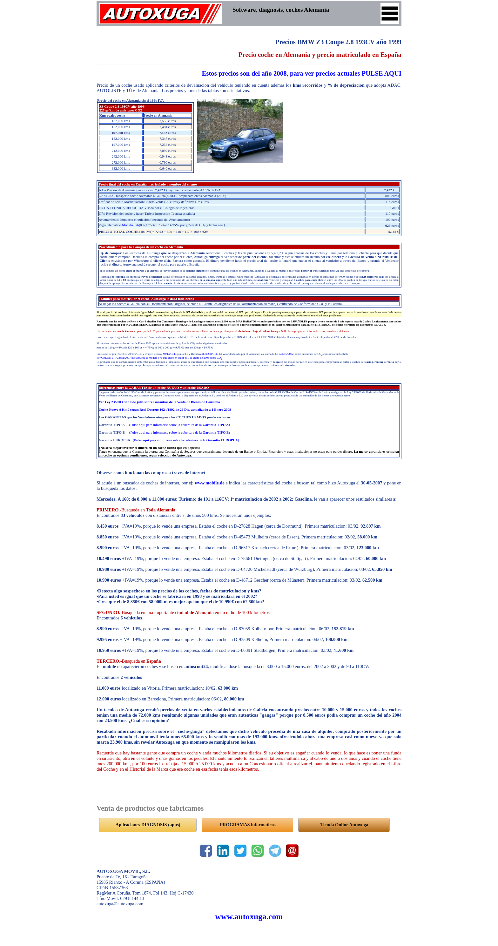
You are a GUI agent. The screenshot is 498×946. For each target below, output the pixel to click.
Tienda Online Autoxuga (344, 824)
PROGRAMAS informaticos (247, 824)
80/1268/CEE (210, 353)
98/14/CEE (169, 353)
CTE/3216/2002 (284, 353)
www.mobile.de (210, 482)
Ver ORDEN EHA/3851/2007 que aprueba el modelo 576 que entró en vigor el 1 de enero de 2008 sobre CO (159, 357)
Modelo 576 (130, 225)
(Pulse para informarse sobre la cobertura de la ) (179, 425)
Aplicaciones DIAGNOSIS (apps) (148, 824)
